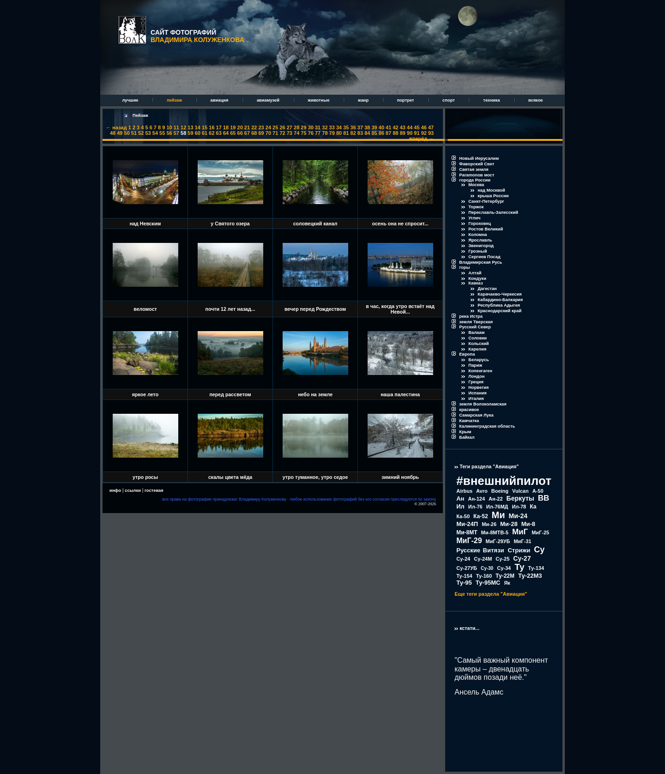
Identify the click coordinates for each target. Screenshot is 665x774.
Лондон (476, 376)
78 (324, 133)
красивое (469, 409)
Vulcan (520, 491)
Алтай (474, 273)
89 (402, 133)
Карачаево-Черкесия (499, 294)
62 (211, 133)
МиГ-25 (540, 532)
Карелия (477, 349)
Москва (476, 184)
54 (155, 133)
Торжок (476, 207)
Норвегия (478, 387)
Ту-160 (484, 576)
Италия (476, 398)
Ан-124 (476, 499)
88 (395, 133)
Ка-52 (480, 516)
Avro (482, 491)
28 (296, 127)
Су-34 (504, 568)
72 (282, 133)
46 (424, 127)
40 (381, 127)
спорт (449, 100)
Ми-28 (509, 523)
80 (339, 133)
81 (346, 133)
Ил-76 (475, 506)
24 (268, 127)
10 (169, 127)
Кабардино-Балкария (500, 299)
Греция (476, 382)
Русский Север (475, 327)
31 (317, 127)
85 (374, 133)
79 (332, 133)
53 (148, 133)
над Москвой (491, 190)
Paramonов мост (476, 175)
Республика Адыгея (499, 305)
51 (134, 133)
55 (162, 133)
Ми (498, 515)
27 (289, 127)
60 (197, 133)
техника (492, 100)
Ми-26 (489, 524)
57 (176, 133)
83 (360, 133)
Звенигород (481, 245)
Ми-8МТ (466, 532)
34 (339, 127)
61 (204, 133)
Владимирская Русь (480, 262)
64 (226, 133)
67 (247, 133)
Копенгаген (480, 371)
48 (112, 133)
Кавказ (475, 283)
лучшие (130, 100)
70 (268, 133)
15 (204, 127)
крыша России (493, 196)
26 (282, 127)
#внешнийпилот (503, 481)
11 (176, 127)
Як (507, 583)
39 (374, 127)
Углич (474, 218)
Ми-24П (467, 523)
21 (247, 127)
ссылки (133, 490)
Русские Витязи (480, 550)
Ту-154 (464, 576)
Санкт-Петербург (486, 201)
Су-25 (502, 559)
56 (169, 133)
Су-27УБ (466, 568)
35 (346, 127)
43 (402, 127)
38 (367, 127)
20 (240, 127)
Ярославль (480, 240)
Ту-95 (464, 582)
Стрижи (519, 550)
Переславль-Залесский (493, 212)
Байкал (466, 437)
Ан (460, 498)
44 (409, 127)
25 (275, 127)
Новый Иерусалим (479, 158)
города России (474, 180)
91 (416, 133)
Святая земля (473, 169)
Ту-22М (505, 576)
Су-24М (483, 559)
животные (319, 100)
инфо (115, 490)
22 (254, 127)
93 (431, 133)
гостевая (154, 490)
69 (261, 133)
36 (353, 127)
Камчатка (469, 420)
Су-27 (522, 558)
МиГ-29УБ (498, 541)
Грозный (477, 251)
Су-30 (487, 568)
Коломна (477, 234)
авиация (220, 100)
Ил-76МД (497, 506)
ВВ (544, 498)
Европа (467, 354)
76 (311, 133)
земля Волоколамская (483, 404)
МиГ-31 (522, 541)
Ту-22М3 (530, 575)
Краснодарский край (499, 310)
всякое (535, 100)
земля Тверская (476, 322)
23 (261, 127)
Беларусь (478, 359)
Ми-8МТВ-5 (494, 532)
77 (317, 133)
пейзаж (175, 100)
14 (197, 127)
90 (409, 133)
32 (324, 127)
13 (190, 127)
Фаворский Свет (476, 164)
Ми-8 (528, 523)
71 (275, 133)
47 (431, 127)
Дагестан (487, 288)
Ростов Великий (485, 229)
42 (395, 127)
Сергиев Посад (484, 256)
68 (254, 133)
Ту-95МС (488, 582)
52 (141, 133)
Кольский (478, 343)
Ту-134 (536, 568)
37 (360, 127)
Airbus (464, 491)
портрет (406, 100)
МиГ (520, 531)
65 (233, 133)
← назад (116, 127)
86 (381, 133)
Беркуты (520, 498)
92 (424, 133)
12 (183, 127)
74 (296, 133)
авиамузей (269, 100)
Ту (519, 567)
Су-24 (463, 559)
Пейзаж (140, 115)
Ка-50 (463, 516)
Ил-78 (519, 506)
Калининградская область (487, 426)
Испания (477, 393)
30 (311, 127)
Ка (533, 506)
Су (539, 549)
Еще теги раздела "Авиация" (490, 594)
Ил (460, 506)
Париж (475, 365)
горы (464, 267)
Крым (465, 431)
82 (353, 133)
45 (416, 127)
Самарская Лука (476, 415)
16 (211, 127)
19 (233, 127)
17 (219, 127)
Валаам (476, 332)
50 (127, 133)
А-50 (538, 491)
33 (332, 127)
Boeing (499, 491)
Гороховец (479, 223)
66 (240, 133)
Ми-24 (518, 516)
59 (190, 133)
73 (289, 133)
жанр (364, 100)
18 (226, 127)
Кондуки (477, 278)
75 (303, 133)
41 (388, 127)
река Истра (471, 316)
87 (388, 133)
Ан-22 (496, 499)
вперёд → (421, 138)
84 (367, 133)
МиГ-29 (469, 540)
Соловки (477, 338)
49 (119, 133)
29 (303, 127)
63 (219, 133)
